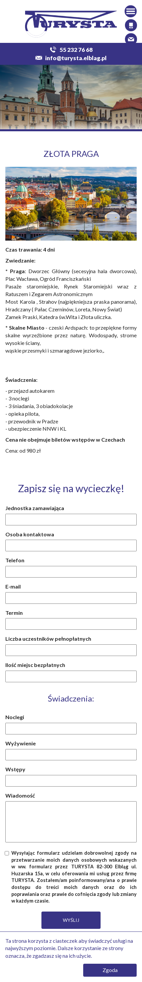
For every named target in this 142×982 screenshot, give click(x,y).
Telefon (14, 560)
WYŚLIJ (71, 920)
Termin (14, 612)
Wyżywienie (20, 743)
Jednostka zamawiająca (34, 508)
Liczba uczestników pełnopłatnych (48, 638)
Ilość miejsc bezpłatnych (35, 665)
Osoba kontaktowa (29, 534)
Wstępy (15, 769)
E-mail (13, 586)
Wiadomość (20, 795)
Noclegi (14, 717)
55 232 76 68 (71, 49)
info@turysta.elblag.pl (71, 58)
